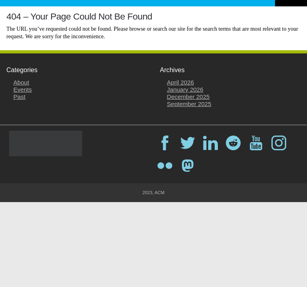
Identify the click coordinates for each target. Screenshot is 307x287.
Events (23, 89)
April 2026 (180, 82)
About (21, 82)
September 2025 (189, 103)
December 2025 (188, 96)
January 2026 (185, 89)
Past (20, 96)
